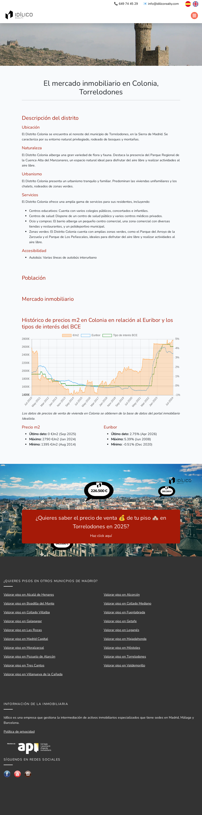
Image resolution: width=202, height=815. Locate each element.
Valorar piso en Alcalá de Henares (29, 594)
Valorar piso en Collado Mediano (127, 603)
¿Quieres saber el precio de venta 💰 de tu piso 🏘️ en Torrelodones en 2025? (101, 526)
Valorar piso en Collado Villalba (27, 612)
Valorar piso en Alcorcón (122, 594)
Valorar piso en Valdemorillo (124, 665)
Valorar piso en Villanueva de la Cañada (33, 674)
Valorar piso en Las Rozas (23, 630)
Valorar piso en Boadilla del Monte (29, 603)
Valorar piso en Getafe (120, 621)
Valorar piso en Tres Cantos (24, 665)
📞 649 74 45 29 (126, 4)
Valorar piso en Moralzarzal (24, 647)
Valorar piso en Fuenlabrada (124, 612)
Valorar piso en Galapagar (23, 621)
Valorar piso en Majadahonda (125, 638)
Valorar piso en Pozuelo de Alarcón (29, 656)
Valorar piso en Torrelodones (125, 656)
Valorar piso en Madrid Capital (26, 638)
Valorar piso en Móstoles (122, 647)
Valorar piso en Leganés (121, 630)
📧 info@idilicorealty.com (161, 4)
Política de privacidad (19, 731)
